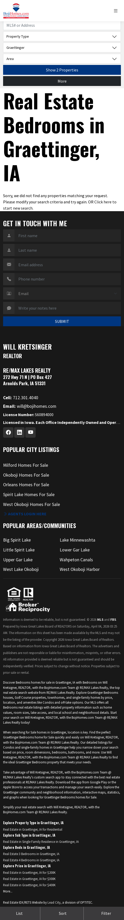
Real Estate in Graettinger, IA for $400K (29, 885)
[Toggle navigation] (117, 11)
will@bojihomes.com (29, 406)
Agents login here (25, 513)
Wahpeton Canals (76, 560)
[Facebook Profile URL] (8, 432)
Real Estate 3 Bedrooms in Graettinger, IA (31, 854)
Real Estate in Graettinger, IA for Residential (32, 829)
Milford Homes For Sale (25, 465)
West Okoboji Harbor (80, 569)
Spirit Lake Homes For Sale (29, 494)
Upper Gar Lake (18, 560)
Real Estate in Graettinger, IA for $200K (29, 872)
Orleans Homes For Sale (26, 485)
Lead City (54, 902)
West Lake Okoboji (21, 569)
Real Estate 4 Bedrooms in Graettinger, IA (31, 860)
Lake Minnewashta (77, 540)
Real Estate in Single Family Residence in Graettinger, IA (41, 841)
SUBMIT (62, 321)
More (62, 81)
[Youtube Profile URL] (30, 432)
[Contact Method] (67, 293)
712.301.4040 (20, 398)
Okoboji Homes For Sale (26, 475)
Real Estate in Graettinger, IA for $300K (29, 879)
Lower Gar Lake (75, 550)
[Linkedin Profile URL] (19, 432)
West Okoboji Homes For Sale (31, 504)
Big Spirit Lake (17, 540)
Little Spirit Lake (19, 550)
